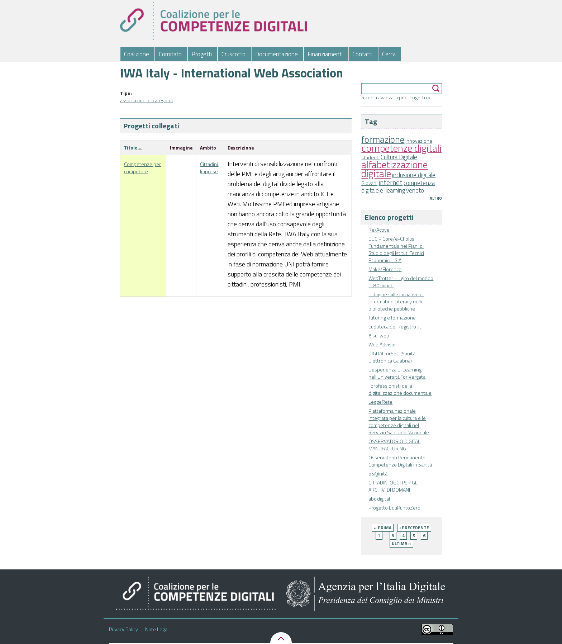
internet (390, 182)
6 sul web (378, 335)
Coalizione (136, 54)
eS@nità (377, 473)
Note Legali (157, 629)
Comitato (170, 54)
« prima (382, 527)
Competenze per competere (142, 167)
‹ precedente (414, 527)
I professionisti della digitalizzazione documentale (400, 389)
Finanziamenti (325, 54)
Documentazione (276, 54)
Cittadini (209, 164)
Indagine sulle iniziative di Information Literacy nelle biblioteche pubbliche (396, 301)
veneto (415, 190)
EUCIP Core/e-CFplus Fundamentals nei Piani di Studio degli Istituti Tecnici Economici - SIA (396, 249)
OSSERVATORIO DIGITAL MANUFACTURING (394, 444)
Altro (436, 198)
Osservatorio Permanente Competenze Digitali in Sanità (400, 461)
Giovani (369, 183)
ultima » (401, 543)
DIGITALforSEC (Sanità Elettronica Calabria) (391, 357)
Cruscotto (234, 54)
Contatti (362, 54)
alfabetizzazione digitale (394, 169)
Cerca (389, 54)
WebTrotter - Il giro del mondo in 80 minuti (400, 281)
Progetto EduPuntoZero (394, 507)
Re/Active (379, 229)
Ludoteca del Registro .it (394, 326)
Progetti (201, 54)
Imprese (209, 171)
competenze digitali (401, 148)
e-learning (392, 190)
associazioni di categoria (146, 100)
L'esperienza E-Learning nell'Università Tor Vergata (396, 373)
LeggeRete (380, 402)
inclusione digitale (413, 175)
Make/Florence (384, 269)
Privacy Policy (123, 629)
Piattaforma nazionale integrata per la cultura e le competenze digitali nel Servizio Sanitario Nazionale (398, 421)
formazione (382, 139)
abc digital (379, 498)
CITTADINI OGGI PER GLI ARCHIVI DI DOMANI (393, 486)
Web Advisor (382, 344)
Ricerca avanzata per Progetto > (396, 97)
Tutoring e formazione (392, 317)
